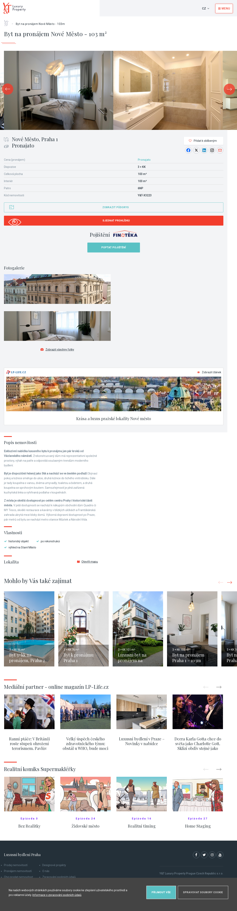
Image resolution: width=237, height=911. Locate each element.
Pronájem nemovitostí (18, 871)
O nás (45, 871)
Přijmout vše (161, 892)
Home (8, 21)
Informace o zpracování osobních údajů (56, 895)
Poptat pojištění (113, 247)
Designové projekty (54, 865)
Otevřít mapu (87, 561)
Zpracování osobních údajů (59, 877)
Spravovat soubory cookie (203, 892)
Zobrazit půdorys (115, 207)
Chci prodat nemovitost (18, 877)
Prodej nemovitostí (15, 865)
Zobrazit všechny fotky (57, 349)
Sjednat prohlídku (116, 220)
